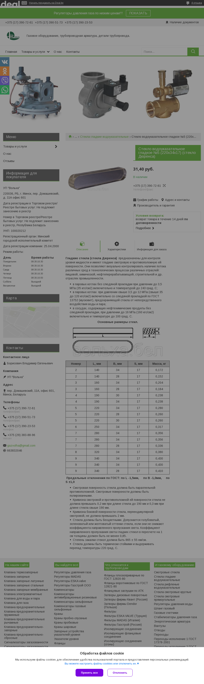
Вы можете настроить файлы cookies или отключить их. (101, 663)
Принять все (89, 672)
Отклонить (120, 672)
